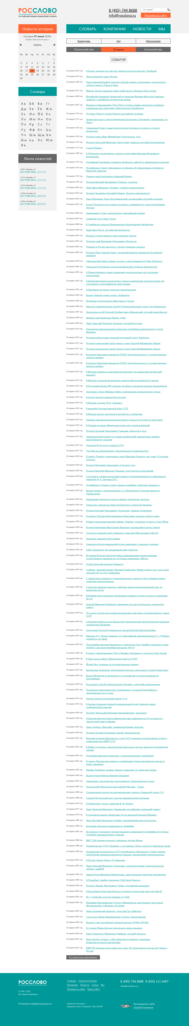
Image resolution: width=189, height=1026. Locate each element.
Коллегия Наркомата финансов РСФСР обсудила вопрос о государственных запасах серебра (126, 356)
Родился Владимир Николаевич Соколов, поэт (110, 465)
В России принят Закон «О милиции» (105, 860)
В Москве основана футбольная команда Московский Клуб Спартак (122, 380)
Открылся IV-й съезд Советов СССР (105, 445)
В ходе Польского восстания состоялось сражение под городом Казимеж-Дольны (125, 206)
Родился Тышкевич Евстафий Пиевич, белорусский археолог (118, 193)
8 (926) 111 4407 (157, 981)
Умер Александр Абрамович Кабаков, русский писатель (116, 933)
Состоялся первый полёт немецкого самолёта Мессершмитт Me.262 (122, 532)
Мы (161, 28)
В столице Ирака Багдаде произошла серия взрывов (114, 928)
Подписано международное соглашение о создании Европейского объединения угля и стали (121, 691)
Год (119, 41)
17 (27, 71)
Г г (47, 103)
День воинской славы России (101, 76)
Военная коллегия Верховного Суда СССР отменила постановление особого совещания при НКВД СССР (126, 740)
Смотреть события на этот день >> (37, 39)
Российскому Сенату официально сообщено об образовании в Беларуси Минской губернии (125, 169)
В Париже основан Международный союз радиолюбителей (118, 425)
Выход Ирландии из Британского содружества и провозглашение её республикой (122, 677)
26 (37, 74)
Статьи (95, 984)
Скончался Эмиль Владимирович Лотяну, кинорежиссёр (116, 916)
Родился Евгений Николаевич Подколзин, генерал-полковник (119, 510)
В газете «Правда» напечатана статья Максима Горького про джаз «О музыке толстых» (127, 458)
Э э (40, 140)
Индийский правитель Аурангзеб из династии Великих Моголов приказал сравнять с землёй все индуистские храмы (125, 98)
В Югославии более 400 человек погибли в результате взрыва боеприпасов (126, 386)
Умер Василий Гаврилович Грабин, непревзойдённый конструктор (121, 820)
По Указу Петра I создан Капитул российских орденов (114, 113)
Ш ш (32, 135)
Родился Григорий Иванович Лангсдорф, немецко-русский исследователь (125, 142)
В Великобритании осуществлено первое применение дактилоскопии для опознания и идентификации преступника (125, 282)
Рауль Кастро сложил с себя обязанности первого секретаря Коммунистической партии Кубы (118, 941)
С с (40, 124)
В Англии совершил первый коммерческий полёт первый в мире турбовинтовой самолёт (121, 706)
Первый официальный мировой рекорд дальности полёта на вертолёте (124, 419)
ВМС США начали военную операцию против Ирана (114, 840)
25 (32, 74)
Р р (31, 124)
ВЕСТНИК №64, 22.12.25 (33, 188)
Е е (31, 109)
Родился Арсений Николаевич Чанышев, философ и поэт (116, 430)
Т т (48, 124)
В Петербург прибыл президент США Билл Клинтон (113, 880)
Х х (40, 129)
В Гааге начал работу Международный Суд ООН (111, 658)
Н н (40, 119)
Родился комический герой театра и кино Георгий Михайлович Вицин (123, 343)
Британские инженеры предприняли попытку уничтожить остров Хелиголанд (127, 670)
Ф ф (32, 129)
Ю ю (49, 140)
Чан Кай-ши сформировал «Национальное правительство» (117, 450)
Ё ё (40, 109)
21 (48, 71)
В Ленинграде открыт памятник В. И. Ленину (109, 803)
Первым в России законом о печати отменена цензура (115, 246)
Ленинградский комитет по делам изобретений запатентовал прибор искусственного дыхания (123, 438)
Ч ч (23, 135)
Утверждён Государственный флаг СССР (107, 408)
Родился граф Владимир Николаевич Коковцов (111, 241)
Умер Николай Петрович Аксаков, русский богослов (114, 323)
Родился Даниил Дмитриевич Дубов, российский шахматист (117, 885)
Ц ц (48, 129)
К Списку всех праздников (83, 957)
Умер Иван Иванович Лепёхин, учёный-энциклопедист (115, 187)
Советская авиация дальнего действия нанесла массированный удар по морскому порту (124, 589)
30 (21, 78)
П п (23, 124)
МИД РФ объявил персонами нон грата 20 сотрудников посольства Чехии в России (126, 949)
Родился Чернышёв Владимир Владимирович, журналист (116, 712)
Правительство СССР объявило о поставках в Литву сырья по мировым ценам (128, 845)
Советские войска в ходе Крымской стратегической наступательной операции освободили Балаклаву (127, 623)
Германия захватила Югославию (103, 538)
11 (32, 67)
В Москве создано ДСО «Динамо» (104, 402)
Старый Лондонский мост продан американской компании (117, 798)
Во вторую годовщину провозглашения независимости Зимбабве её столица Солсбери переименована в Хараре (127, 833)
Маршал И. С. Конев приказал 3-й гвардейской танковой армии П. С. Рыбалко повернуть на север (128, 637)
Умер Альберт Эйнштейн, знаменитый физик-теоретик (114, 727)
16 (21, 71)
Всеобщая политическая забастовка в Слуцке (110, 300)
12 (37, 67)
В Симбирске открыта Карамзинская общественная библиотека (119, 224)
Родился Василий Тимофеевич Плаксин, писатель (111, 182)
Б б (31, 103)
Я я (23, 145)
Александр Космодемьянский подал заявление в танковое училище (122, 544)
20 (43, 71)
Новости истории (88, 980)
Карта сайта (93, 989)
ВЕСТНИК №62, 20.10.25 (33, 204)
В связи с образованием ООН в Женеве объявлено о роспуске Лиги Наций (126, 653)
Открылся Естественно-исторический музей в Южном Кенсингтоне (121, 266)
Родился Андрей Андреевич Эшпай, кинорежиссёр (113, 732)
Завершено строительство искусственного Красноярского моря (120, 781)
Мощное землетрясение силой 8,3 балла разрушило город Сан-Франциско (126, 306)
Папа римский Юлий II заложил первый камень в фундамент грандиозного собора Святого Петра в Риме (126, 84)
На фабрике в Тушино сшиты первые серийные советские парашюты (123, 485)
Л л (23, 119)
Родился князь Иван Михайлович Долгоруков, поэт (113, 136)
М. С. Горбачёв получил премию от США (108, 896)
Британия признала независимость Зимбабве (110, 826)
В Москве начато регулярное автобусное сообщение (114, 414)
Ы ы (24, 140)
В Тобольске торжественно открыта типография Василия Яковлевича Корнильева (122, 155)
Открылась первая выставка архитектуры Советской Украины (119, 504)
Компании (115, 28)
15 (54, 67)
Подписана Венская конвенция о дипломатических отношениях (120, 755)
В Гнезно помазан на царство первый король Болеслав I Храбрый (121, 71)
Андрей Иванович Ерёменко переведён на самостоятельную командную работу (125, 606)
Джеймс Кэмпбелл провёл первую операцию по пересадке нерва (121, 769)
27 (43, 74)
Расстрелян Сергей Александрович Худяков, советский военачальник (123, 684)
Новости (142, 28)
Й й (40, 114)
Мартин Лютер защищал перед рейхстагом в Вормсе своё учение (121, 90)
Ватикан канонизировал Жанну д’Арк (106, 317)
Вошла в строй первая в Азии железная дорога (111, 235)
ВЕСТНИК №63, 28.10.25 (33, 195)
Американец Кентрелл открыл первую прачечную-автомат (117, 499)
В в (40, 103)
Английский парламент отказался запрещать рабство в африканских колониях (127, 162)
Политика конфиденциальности (35, 1003)
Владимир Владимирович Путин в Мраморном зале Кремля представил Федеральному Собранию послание (124, 904)
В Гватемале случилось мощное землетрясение (111, 289)
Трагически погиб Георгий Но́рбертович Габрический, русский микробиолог (126, 312)
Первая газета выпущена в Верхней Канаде (109, 176)
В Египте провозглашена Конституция (106, 397)
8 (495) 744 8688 (123, 10)
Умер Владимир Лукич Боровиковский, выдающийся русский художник (124, 198)
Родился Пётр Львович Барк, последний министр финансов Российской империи (124, 254)
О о (48, 119)
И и (31, 114)
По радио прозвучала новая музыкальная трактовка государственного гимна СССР (127, 614)
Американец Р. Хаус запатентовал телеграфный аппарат (115, 213)
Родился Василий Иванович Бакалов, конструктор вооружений (119, 470)
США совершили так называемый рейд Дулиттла (112, 549)
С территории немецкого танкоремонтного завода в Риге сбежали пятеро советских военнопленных (125, 580)
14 (48, 67)
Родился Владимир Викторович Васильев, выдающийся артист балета (123, 527)
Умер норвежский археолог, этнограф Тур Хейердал (113, 911)
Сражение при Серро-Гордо (101, 218)
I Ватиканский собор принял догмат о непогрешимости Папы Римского (124, 261)
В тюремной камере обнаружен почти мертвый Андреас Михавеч (121, 814)
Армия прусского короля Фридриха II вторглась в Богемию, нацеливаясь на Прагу (126, 121)
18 (32, 71)
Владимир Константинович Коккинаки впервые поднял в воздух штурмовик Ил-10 (126, 597)
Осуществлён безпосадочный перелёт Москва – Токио (115, 786)
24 (27, 74)
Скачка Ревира (94, 147)
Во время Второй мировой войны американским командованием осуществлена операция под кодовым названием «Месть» (121, 557)
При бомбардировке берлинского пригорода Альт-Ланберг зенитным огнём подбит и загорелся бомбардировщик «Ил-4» (127, 646)
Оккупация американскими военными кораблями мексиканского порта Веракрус (124, 330)
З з (23, 114)
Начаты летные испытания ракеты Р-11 (106, 698)
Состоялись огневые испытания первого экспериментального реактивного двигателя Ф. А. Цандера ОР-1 (126, 478)
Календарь (84, 41)
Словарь (87, 28)
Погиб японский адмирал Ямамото (105, 564)
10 (27, 67)
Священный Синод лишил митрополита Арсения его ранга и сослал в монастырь (123, 129)
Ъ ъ (48, 135)
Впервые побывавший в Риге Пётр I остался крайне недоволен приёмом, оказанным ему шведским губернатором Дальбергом (125, 106)
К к (48, 114)
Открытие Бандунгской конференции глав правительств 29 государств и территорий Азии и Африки (124, 720)
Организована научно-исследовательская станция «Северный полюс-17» (125, 792)
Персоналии (153, 41)
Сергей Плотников (143, 1007)
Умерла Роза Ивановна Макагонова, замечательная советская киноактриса (126, 874)
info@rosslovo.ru (122, 15)
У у (23, 129)
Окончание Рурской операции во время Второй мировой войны (121, 630)
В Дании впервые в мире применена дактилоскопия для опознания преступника (122, 274)
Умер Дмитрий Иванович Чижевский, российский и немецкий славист (123, 809)
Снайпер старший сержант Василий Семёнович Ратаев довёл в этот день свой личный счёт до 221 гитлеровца (127, 571)
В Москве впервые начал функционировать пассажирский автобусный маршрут (124, 373)
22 (54, 71)
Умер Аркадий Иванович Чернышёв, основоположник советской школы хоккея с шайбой (125, 867)
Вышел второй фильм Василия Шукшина (107, 775)
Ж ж (49, 109)
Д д (23, 109)
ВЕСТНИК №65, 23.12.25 (33, 180)
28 (48, 74)
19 (37, 71)
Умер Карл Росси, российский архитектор (108, 230)
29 (54, 74)
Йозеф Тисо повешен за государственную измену (112, 664)
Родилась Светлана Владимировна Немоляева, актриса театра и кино (123, 516)
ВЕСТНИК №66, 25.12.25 (33, 172)
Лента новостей (38, 158)
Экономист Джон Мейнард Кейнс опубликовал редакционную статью (123, 391)
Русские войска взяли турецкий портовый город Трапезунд (117, 337)
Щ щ (41, 135)
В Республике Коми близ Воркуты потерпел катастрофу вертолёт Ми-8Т (124, 891)
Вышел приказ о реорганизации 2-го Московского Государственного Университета (123, 492)
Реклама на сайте (156, 15)
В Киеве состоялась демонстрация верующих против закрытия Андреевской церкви (127, 748)
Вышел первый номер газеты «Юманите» (108, 295)
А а (23, 103)
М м (32, 119)
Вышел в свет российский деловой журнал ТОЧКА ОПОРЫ (117, 922)
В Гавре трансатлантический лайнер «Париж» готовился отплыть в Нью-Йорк (127, 521)
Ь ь (31, 140)
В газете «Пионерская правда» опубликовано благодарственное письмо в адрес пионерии (125, 763)
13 (43, 67)
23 (21, 74)
